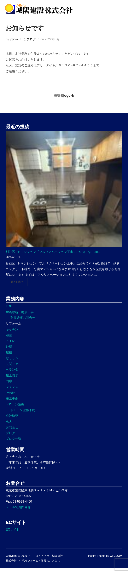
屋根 (9, 357)
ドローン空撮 (15, 409)
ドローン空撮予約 (22, 414)
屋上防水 (12, 380)
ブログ (31, 44)
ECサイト (12, 534)
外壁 (9, 351)
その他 (10, 397)
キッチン (12, 334)
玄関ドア (12, 368)
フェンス (12, 391)
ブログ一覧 (13, 443)
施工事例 (12, 403)
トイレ (10, 345)
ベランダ (12, 374)
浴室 (9, 339)
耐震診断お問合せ (22, 322)
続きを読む (19, 286)
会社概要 (12, 420)
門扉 (9, 385)
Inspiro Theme (96, 560)
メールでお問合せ (18, 511)
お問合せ (12, 432)
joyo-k (14, 44)
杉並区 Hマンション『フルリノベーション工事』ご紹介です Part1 (53, 256)
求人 (9, 426)
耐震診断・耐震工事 (20, 316)
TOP (9, 311)
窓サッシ (12, 362)
